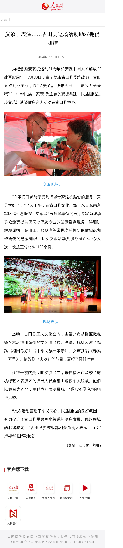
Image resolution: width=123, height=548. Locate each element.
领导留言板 (67, 489)
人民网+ (31, 489)
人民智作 (13, 515)
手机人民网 (49, 489)
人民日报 (13, 489)
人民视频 (85, 489)
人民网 (5, 19)
